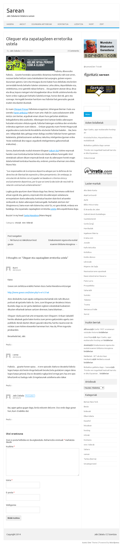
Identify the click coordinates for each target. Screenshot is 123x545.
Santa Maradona (31, 215)
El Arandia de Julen (92, 209)
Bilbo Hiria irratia (91, 205)
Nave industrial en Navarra (95, 276)
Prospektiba (89, 286)
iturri (15, 267)
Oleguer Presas (21, 109)
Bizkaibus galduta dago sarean (97, 145)
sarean (87, 454)
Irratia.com (88, 238)
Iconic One (86, 542)
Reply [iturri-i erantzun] (8, 344)
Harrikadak (88, 228)
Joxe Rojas (88, 337)
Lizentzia (78, 24)
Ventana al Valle (90, 309)
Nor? (91, 24)
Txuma (87, 305)
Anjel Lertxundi (90, 195)
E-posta (10, 492)
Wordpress (114, 542)
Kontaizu (87, 440)
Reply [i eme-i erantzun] (8, 385)
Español (87, 421)
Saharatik (88, 290)
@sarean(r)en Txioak (93, 67)
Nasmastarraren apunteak (95, 271)
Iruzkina (10, 446)
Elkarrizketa (89, 416)
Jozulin (87, 243)
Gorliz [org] (89, 224)
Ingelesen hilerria (91, 233)
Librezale (88, 262)
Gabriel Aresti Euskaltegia (94, 214)
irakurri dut (54, 150)
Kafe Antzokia (90, 247)
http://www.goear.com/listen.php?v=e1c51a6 (28, 292)
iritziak (18, 223)
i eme (15, 354)
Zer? (102, 24)
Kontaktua (63, 24)
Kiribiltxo (88, 252)
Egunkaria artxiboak (42, 24)
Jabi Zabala (15, 51)
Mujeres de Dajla (91, 266)
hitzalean (88, 425)
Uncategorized (90, 464)
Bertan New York (91, 402)
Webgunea (11, 505)
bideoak (87, 411)
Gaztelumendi (90, 219)
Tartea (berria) (90, 459)
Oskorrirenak (89, 158)
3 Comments (73, 51)
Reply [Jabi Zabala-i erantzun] (8, 419)
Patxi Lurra (88, 281)
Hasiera (10, 24)
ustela (53, 209)
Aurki (86, 200)
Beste (86, 407)
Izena (9, 480)
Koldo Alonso (89, 257)
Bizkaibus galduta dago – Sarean (97, 367)
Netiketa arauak (103, 359)
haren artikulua (21, 113)
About (23, 24)
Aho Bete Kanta (90, 190)
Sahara (87, 449)
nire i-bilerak (27, 223)
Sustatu (87, 295)
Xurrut (86, 314)
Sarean (15, 10)
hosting (87, 430)
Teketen (87, 300)
